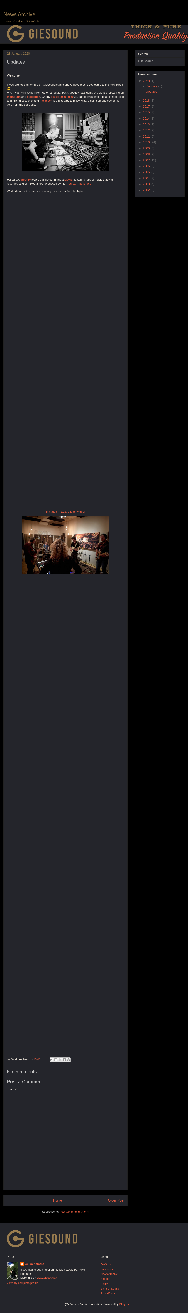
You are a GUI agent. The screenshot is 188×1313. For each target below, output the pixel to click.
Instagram (14, 96)
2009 (147, 148)
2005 (147, 172)
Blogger (124, 1304)
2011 (147, 136)
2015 (147, 112)
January (152, 86)
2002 (147, 190)
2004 (147, 178)
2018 (147, 100)
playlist (68, 179)
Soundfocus (108, 1293)
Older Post (116, 1200)
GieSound (107, 1264)
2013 (147, 124)
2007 (147, 160)
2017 (147, 106)
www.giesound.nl (47, 1277)
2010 (147, 142)
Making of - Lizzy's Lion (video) (65, 511)
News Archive (19, 14)
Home (57, 1200)
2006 (147, 166)
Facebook (33, 96)
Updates (16, 62)
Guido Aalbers (34, 1264)
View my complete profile (22, 1283)
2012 (147, 130)
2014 (147, 118)
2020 (147, 81)
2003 (147, 184)
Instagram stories (62, 96)
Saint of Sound (110, 1288)
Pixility (105, 1283)
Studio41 (106, 1278)
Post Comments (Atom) (74, 1211)
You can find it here (79, 183)
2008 (147, 154)
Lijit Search (145, 61)
